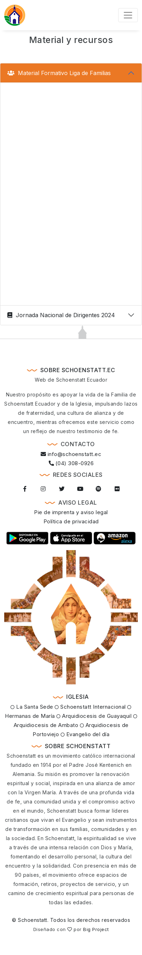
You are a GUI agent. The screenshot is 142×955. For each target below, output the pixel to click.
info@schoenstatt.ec (71, 454)
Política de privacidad (71, 521)
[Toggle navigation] (128, 15)
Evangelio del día (85, 734)
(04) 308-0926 (71, 463)
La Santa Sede (32, 706)
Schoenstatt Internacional (90, 706)
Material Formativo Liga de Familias (59, 72)
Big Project (96, 929)
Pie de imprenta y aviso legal (71, 512)
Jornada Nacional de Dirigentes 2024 (61, 315)
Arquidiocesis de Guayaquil (93, 716)
